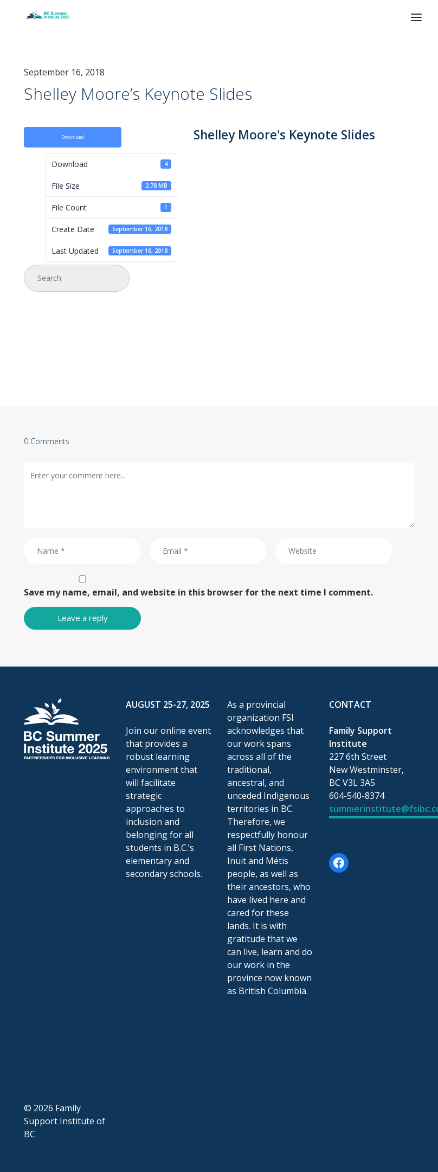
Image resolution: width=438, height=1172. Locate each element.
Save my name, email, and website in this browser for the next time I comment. (198, 592)
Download (72, 137)
